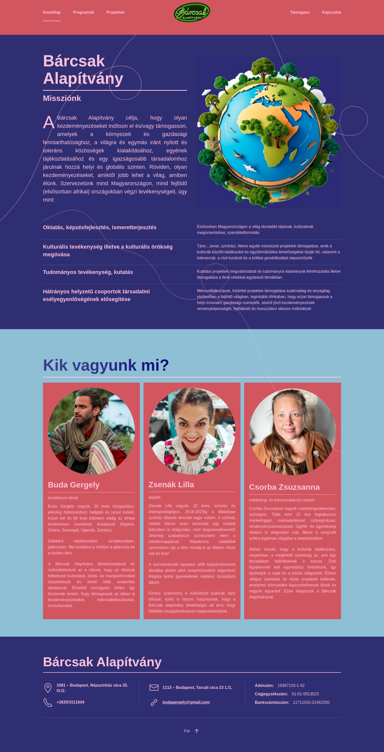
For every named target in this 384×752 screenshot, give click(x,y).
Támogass (299, 12)
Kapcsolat (331, 12)
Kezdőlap (52, 12)
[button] (196, 731)
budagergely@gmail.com (186, 702)
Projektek (115, 12)
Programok (83, 12)
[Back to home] (192, 12)
